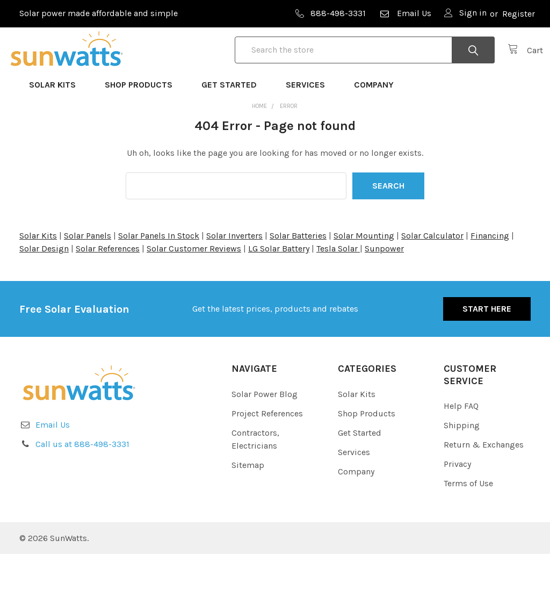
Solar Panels (87, 273)
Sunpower (384, 285)
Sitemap (247, 501)
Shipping (462, 462)
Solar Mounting (364, 273)
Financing (490, 273)
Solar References (108, 285)
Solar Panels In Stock (158, 273)
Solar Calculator (432, 273)
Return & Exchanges (484, 482)
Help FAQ (461, 443)
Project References (267, 450)
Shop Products (143, 122)
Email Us (405, 13)
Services (310, 122)
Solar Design (44, 285)
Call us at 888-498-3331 (82, 481)
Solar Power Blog (264, 431)
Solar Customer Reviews (194, 285)
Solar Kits (57, 122)
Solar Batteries (298, 273)
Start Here (486, 346)
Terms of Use (468, 520)
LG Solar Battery (278, 285)
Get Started (233, 122)
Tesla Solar (338, 285)
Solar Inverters (234, 273)
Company (378, 122)
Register (518, 14)
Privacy (457, 501)
